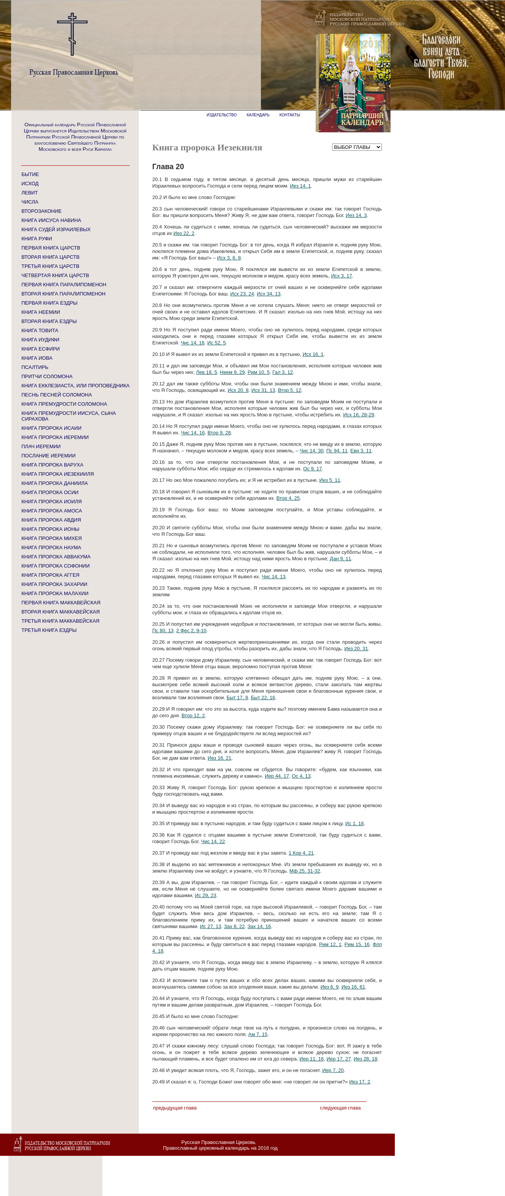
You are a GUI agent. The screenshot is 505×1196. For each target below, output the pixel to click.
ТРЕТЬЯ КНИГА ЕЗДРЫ (49, 630)
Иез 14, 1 (300, 186)
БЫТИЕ (30, 174)
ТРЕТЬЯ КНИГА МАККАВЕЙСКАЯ (60, 621)
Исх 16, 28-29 (358, 415)
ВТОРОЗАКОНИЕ (41, 211)
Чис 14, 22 (213, 841)
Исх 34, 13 (268, 294)
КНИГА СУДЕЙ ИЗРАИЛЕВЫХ (56, 229)
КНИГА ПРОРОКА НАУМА (51, 547)
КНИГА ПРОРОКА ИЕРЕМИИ (55, 437)
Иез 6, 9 (330, 987)
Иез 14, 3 (356, 215)
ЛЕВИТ (29, 193)
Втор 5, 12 (289, 390)
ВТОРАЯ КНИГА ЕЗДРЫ (49, 321)
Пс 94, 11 (337, 451)
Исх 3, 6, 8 (229, 258)
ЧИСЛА (29, 202)
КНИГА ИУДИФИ (40, 340)
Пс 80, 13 (163, 630)
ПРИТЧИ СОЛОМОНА (47, 376)
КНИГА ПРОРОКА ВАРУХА (52, 465)
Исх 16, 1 (313, 354)
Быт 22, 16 (263, 697)
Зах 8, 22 (234, 926)
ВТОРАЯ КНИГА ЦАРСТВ (50, 257)
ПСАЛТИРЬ (34, 367)
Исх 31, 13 (263, 390)
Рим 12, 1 (330, 944)
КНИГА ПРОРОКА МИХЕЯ (51, 538)
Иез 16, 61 (353, 987)
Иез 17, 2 (359, 1082)
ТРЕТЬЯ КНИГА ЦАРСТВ (50, 266)
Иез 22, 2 (183, 233)
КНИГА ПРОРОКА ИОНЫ (50, 529)
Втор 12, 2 (193, 715)
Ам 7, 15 (257, 1034)
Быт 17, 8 (237, 697)
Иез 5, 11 (329, 480)
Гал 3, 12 (282, 372)
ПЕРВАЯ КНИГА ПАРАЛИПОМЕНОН (63, 284)
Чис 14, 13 (273, 576)
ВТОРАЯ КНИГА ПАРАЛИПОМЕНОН (63, 294)
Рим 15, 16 (357, 944)
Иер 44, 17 (277, 776)
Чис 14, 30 (312, 451)
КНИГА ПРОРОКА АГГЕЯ (50, 575)
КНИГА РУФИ (36, 238)
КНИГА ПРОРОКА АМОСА (51, 511)
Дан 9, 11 (340, 558)
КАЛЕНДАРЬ (258, 115)
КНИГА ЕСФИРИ (40, 349)
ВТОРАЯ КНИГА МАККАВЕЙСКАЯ (60, 612)
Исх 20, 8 (238, 390)
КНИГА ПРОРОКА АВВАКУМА (56, 557)
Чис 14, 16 (192, 343)
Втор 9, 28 (219, 433)
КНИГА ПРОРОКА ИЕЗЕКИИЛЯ (57, 474)
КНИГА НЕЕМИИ (40, 312)
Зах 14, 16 (259, 926)
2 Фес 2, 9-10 (191, 630)
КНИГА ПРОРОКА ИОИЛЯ (51, 501)
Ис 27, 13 (211, 926)
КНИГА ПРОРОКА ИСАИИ (51, 428)
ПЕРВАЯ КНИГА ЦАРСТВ (50, 248)
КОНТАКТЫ (290, 115)
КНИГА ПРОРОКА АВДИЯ (51, 520)
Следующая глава (340, 1108)
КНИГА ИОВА (36, 358)
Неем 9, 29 (232, 372)
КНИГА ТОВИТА (39, 330)
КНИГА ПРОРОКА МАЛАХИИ (54, 593)
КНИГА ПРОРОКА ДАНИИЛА (54, 483)
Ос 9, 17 (312, 469)
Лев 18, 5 (206, 372)
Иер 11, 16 (312, 1059)
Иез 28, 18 (365, 1059)
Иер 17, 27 (338, 1059)
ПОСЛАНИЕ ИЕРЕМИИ (48, 455)
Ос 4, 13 (301, 776)
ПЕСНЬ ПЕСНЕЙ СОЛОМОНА (56, 395)
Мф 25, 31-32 (305, 871)
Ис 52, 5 (216, 343)
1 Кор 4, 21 (301, 853)
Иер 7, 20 (333, 1070)
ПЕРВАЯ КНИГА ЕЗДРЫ (49, 303)
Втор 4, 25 (288, 498)
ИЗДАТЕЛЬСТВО (222, 115)
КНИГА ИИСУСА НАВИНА (51, 220)
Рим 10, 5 (258, 372)
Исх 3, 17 (341, 276)
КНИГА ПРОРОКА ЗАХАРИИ (54, 584)
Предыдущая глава (175, 1108)
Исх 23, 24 (242, 294)
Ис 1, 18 (354, 823)
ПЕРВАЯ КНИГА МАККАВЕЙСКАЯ (60, 602)
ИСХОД (30, 183)
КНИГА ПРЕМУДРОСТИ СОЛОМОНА (64, 404)
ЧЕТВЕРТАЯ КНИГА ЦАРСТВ (55, 275)
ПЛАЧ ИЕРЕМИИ (41, 446)
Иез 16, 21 (219, 758)
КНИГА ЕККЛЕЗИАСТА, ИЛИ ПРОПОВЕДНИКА (75, 385)
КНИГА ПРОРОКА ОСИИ (49, 492)
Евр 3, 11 (360, 451)
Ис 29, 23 (206, 895)
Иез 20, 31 (356, 648)
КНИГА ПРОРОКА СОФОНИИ (55, 566)
